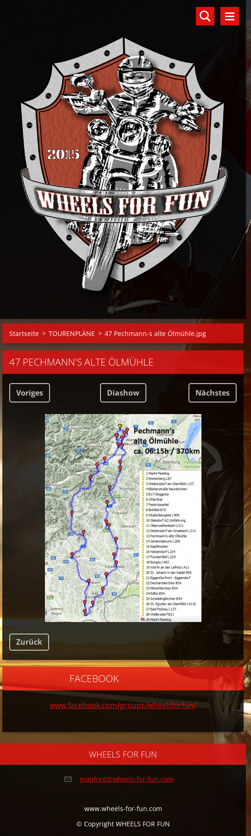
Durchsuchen (205, 16)
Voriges (29, 393)
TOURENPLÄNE (72, 333)
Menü (229, 16)
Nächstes (212, 393)
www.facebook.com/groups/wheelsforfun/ (123, 705)
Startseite (24, 333)
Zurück (29, 642)
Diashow (123, 393)
